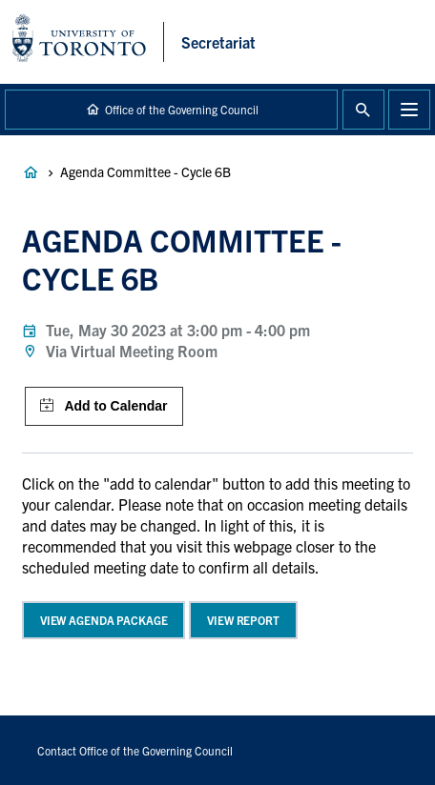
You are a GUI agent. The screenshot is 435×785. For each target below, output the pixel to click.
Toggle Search (363, 110)
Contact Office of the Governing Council (135, 750)
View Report (243, 620)
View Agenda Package (104, 620)
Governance (30, 172)
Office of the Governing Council (182, 109)
